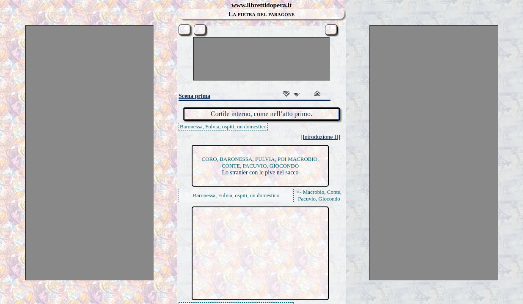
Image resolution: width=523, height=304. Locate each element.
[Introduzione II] (320, 137)
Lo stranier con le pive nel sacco (260, 172)
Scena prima (194, 96)
